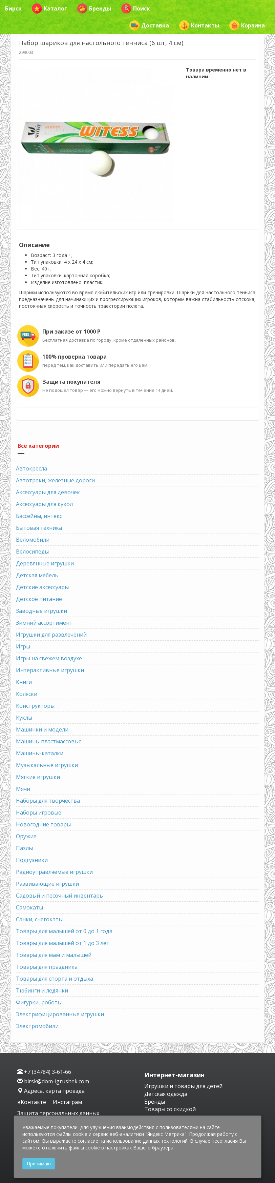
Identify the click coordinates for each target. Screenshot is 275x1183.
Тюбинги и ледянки (42, 990)
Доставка (149, 25)
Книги (24, 682)
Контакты (199, 25)
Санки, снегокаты (39, 919)
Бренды (94, 8)
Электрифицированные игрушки (60, 1014)
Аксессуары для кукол (44, 504)
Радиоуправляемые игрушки (54, 872)
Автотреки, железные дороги (55, 480)
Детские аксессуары (42, 587)
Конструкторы (35, 705)
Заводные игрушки (41, 611)
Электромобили (37, 1026)
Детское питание (39, 599)
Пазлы (24, 848)
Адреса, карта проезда (51, 1091)
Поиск (135, 8)
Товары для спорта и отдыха (54, 978)
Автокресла (31, 468)
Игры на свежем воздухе (49, 658)
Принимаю (39, 1163)
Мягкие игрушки (38, 777)
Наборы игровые (38, 812)
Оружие (26, 836)
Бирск (13, 8)
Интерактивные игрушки (50, 670)
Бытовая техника (39, 528)
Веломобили (32, 539)
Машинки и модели (42, 729)
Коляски (26, 694)
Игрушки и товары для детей (183, 1086)
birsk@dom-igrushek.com (53, 1081)
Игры (23, 646)
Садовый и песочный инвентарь (59, 895)
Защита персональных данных (58, 1113)
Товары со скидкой (170, 1109)
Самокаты (29, 907)
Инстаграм (67, 1102)
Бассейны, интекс (39, 516)
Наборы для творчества (48, 800)
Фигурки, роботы (39, 1002)
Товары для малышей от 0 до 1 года (64, 931)
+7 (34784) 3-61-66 (44, 1072)
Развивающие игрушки (47, 883)
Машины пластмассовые (49, 741)
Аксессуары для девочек (48, 492)
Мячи (23, 789)
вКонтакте (32, 1102)
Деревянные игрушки (45, 563)
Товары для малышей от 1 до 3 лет (62, 943)
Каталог (49, 8)
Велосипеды (32, 551)
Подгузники (32, 860)
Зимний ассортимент (44, 622)
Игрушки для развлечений (51, 634)
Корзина (247, 25)
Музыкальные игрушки (47, 765)
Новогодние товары (43, 824)
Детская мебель (37, 575)
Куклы (24, 717)
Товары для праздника (47, 966)
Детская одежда (165, 1094)
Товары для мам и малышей (53, 955)
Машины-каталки (39, 753)
